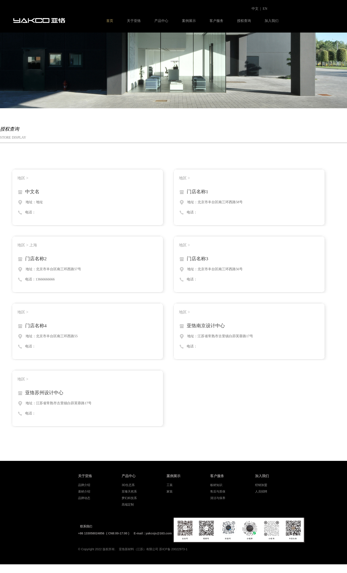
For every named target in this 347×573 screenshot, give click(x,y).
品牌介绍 (84, 485)
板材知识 (216, 485)
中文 (255, 8)
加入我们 (271, 21)
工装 (170, 485)
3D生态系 (128, 485)
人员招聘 (261, 491)
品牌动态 (84, 498)
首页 (109, 21)
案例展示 (189, 21)
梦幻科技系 (129, 498)
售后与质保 (217, 491)
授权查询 (244, 21)
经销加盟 (261, 485)
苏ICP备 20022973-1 (173, 549)
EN (265, 8)
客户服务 (216, 21)
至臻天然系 (129, 491)
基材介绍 (84, 491)
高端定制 (128, 504)
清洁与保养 (217, 498)
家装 (170, 491)
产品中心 (161, 21)
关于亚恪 (134, 21)
